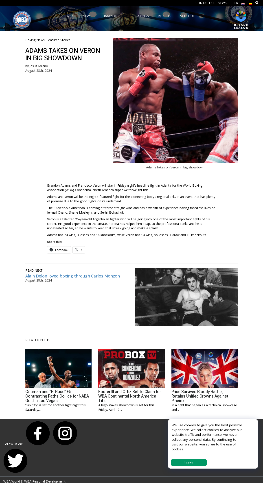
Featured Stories (58, 40)
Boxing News (35, 40)
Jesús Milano (39, 66)
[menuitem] (243, 2)
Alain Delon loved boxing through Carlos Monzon (72, 276)
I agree (188, 462)
